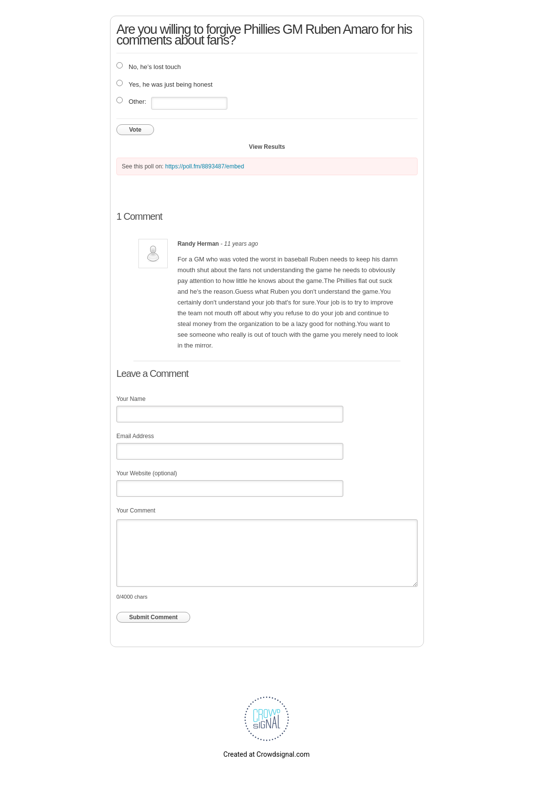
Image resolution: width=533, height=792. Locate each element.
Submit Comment (153, 617)
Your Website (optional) (146, 473)
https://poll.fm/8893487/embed (204, 166)
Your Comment (135, 510)
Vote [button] (135, 129)
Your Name (131, 399)
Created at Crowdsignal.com (266, 754)
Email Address (135, 436)
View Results (267, 146)
